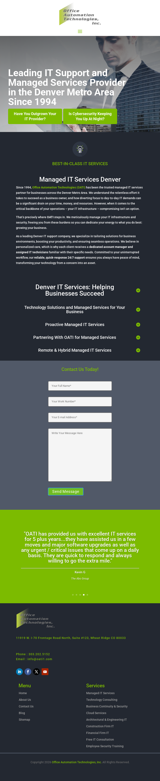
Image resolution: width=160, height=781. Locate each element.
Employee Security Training (105, 746)
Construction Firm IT (100, 726)
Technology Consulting (101, 699)
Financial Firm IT (97, 733)
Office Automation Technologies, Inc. (77, 762)
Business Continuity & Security (107, 706)
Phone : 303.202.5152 (33, 654)
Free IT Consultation (100, 739)
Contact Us (26, 706)
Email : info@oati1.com (34, 659)
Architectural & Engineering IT (106, 719)
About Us (25, 699)
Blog (22, 713)
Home (23, 693)
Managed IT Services (100, 693)
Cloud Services (96, 713)
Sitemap (24, 719)
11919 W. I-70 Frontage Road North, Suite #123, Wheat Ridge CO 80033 (71, 638)
